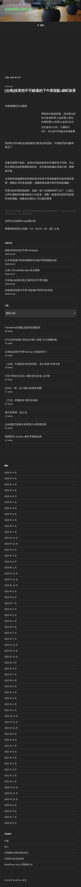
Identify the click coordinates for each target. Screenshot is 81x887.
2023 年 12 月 (11, 573)
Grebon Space (18, 9)
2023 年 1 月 (10, 639)
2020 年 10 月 (11, 799)
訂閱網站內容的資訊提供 (16, 853)
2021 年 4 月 (10, 763)
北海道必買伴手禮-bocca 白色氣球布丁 (26, 351)
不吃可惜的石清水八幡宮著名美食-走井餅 (27, 376)
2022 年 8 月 (10, 669)
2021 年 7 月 (10, 746)
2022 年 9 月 (10, 662)
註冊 (6, 841)
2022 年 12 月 (11, 645)
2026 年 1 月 (10, 490)
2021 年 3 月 (10, 769)
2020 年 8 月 (10, 811)
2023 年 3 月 (10, 627)
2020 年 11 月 (11, 793)
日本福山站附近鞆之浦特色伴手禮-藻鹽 (26, 280)
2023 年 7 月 (10, 603)
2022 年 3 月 (10, 698)
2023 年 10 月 (11, 585)
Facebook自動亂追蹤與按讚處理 (22, 327)
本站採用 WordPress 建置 (15, 880)
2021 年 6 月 (10, 752)
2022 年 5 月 (10, 686)
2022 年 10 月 (11, 657)
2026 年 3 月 (10, 478)
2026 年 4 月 (10, 472)
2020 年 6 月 (10, 823)
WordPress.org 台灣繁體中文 (18, 864)
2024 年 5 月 (10, 550)
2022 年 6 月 (10, 680)
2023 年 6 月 (10, 609)
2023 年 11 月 (11, 579)
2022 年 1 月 (10, 710)
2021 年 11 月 (11, 722)
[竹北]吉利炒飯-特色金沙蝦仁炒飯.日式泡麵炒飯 (31, 339)
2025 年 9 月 (10, 496)
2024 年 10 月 (11, 544)
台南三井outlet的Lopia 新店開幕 (22, 270)
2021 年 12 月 (11, 716)
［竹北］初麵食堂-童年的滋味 (21, 400)
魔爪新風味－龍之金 (16, 412)
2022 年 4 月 (10, 692)
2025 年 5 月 (10, 514)
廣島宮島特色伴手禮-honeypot (21, 250)
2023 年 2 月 (10, 633)
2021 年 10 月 (11, 728)
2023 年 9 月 (10, 591)
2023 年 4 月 (10, 621)
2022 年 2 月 (10, 704)
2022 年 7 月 (10, 674)
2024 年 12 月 (11, 538)
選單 (40, 25)
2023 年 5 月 (10, 615)
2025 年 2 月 (10, 526)
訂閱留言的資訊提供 (14, 859)
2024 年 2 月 (10, 562)
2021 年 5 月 (10, 758)
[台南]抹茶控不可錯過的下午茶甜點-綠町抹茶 (40, 91)
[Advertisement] (40, 50)
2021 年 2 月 (10, 775)
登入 (6, 847)
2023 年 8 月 (10, 597)
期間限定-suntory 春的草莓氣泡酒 (23, 436)
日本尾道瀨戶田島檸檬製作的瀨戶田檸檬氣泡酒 (31, 260)
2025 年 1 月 (10, 532)
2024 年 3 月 (10, 556)
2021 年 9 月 (10, 734)
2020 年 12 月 (11, 787)
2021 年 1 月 (10, 781)
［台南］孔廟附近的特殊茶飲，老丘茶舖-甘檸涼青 (32, 364)
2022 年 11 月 (11, 651)
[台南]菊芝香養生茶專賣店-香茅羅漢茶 (26, 424)
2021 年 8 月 (10, 740)
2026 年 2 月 (10, 484)
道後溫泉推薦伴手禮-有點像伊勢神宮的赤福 (29, 290)
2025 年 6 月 (10, 508)
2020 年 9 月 (10, 805)
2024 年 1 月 (10, 567)
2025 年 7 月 (10, 502)
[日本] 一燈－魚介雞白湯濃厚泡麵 (23, 388)
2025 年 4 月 (10, 520)
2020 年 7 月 (10, 817)
